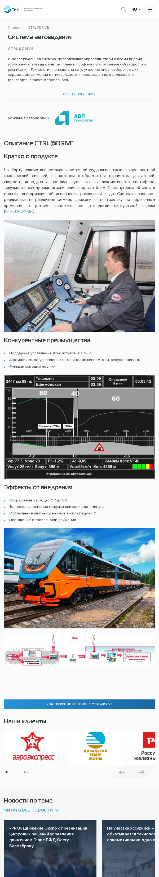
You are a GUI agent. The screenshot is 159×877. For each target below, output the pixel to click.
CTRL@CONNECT (21, 211)
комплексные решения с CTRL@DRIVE (79, 704)
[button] (122, 772)
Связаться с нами (79, 94)
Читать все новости (28, 810)
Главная (14, 27)
